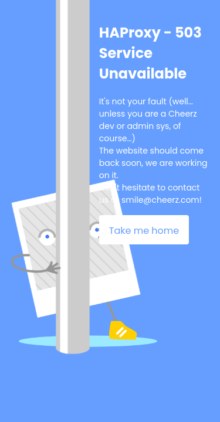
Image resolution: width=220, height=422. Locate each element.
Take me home (144, 230)
